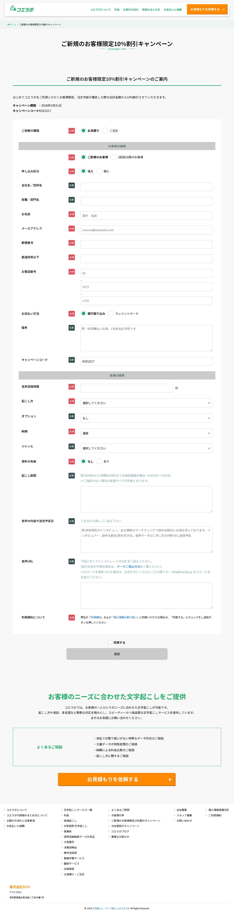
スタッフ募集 (184, 815)
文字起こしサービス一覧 (78, 810)
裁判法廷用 (70, 852)
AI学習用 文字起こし (75, 826)
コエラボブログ (120, 831)
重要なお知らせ (120, 836)
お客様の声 (117, 815)
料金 (117, 9)
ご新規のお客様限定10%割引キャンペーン (135, 820)
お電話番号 (29, 271)
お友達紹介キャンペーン (125, 826)
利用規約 (96, 617)
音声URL (27, 561)
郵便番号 (27, 242)
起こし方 (27, 401)
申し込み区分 (30, 171)
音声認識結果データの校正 (79, 836)
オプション (29, 416)
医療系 (68, 831)
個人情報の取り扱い (125, 617)
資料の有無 (29, 461)
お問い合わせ (184, 820)
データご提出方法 (128, 566)
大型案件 (69, 842)
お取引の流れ (131, 9)
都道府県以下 (30, 257)
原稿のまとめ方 (151, 9)
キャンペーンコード (35, 359)
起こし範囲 (29, 475)
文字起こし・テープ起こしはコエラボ (111, 908)
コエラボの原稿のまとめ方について (27, 815)
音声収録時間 (30, 386)
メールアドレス (32, 228)
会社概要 (182, 810)
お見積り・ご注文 (74, 874)
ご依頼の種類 (30, 130)
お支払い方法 (30, 313)
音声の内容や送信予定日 (38, 521)
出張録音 (69, 869)
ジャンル (27, 446)
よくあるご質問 (120, 810)
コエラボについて (100, 9)
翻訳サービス (71, 863)
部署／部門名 (30, 199)
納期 (24, 431)
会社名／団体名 (32, 185)
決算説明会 (70, 847)
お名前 (26, 214)
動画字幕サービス (74, 858)
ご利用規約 (215, 815)
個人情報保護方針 (219, 810)
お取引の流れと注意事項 (21, 820)
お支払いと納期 (173, 9)
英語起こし (70, 820)
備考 (24, 327)
